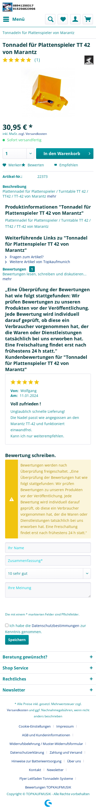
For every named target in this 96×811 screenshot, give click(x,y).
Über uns (74, 761)
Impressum (65, 726)
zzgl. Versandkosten (32, 134)
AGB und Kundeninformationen (46, 735)
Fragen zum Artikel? (24, 256)
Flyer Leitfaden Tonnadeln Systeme (46, 778)
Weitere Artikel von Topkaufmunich (37, 261)
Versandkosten (17, 710)
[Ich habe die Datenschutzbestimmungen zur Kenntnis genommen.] (6, 625)
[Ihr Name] (48, 548)
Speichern (17, 639)
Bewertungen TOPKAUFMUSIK (48, 787)
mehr (51, 196)
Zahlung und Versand (66, 752)
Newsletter (55, 769)
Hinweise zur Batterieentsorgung (36, 761)
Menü (14, 18)
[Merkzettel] (63, 19)
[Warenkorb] (88, 19)
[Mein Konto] (75, 19)
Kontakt (35, 769)
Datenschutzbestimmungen (55, 625)
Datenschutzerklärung (27, 752)
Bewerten (33, 165)
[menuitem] (13, 19)
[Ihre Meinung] (48, 590)
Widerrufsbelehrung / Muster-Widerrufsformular (46, 743)
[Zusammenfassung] (48, 560)
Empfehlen (66, 165)
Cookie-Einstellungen (35, 726)
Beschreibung (14, 186)
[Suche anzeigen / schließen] (50, 19)
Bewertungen (14, 269)
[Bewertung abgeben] (48, 573)
